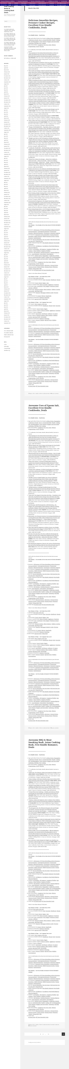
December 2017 (7, 268)
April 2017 (6, 285)
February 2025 (7, 96)
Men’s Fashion (47, 289)
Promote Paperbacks (23, 1)
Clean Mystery (49, 254)
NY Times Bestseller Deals (48, 270)
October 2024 (6, 104)
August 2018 (6, 252)
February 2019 (7, 240)
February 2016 (7, 313)
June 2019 (6, 232)
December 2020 (7, 196)
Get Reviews (64, 1)
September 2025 (7, 82)
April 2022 (6, 164)
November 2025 (7, 78)
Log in (5, 344)
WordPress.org (7, 350)
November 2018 (7, 246)
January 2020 (6, 218)
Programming (31, 46)
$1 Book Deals (37, 270)
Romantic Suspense (55, 233)
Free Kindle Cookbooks (8, 332)
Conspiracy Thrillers (51, 249)
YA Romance (47, 233)
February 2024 (7, 120)
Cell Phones (40, 286)
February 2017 (7, 289)
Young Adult (36, 268)
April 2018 (6, 260)
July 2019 (6, 230)
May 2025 (6, 90)
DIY (29, 41)
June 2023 (6, 136)
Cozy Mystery (45, 246)
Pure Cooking (42, 43)
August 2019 (6, 228)
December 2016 (7, 293)
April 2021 (6, 188)
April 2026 (6, 67)
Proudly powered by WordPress (34, 1042)
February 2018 (7, 264)
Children (54, 289)
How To (41, 40)
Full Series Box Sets (55, 239)
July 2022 (6, 158)
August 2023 (6, 132)
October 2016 (6, 297)
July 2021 (6, 182)
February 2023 (7, 144)
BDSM (44, 236)
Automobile (31, 291)
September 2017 (7, 274)
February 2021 (7, 192)
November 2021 (7, 174)
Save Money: (4, 3)
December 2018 (7, 244)
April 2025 (6, 92)
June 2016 (6, 305)
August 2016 (6, 301)
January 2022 (6, 170)
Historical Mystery (32, 247)
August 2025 (6, 84)
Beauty (58, 279)
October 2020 (6, 200)
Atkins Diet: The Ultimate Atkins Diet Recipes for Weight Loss (44, 772)
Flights (44, 283)
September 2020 (7, 202)
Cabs (47, 283)
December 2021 (7, 172)
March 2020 (6, 214)
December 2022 (7, 148)
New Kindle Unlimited (48, 242)
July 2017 (6, 278)
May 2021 (6, 186)
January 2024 (6, 122)
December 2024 (7, 100)
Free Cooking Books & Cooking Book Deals (9, 9)
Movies (43, 296)
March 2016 (6, 311)
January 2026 (6, 73)
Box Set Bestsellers (37, 239)
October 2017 (6, 272)
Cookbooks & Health (33, 40)
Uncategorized (7, 336)
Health (53, 40)
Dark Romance (37, 238)
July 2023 (6, 134)
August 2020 (6, 204)
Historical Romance (38, 233)
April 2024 (6, 116)
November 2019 (7, 222)
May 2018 (6, 258)
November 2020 (7, 198)
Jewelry (58, 289)
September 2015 (7, 323)
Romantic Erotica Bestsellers (43, 234)
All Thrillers (36, 249)
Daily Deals (45, 299)
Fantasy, (47, 267)
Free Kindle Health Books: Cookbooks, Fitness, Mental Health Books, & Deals (9, 30)
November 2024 (7, 102)
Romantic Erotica (50, 236)
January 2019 (6, 242)
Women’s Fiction (32, 267)
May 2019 (6, 234)
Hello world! (13, 58)
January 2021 (6, 194)
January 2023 (6, 146)
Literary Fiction (54, 265)
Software (35, 287)
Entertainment (32, 321)
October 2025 (6, 80)
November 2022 (7, 150)
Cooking (58, 40)
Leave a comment (55, 393)
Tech (35, 286)
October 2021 (6, 176)
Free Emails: (4, 5)
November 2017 (7, 270)
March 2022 (6, 166)
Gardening (31, 43)
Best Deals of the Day (38, 278)
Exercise (42, 46)
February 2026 (7, 71)
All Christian (37, 252)
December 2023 (7, 124)
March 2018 (6, 262)
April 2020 (6, 212)
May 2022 (6, 162)
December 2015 (7, 317)
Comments (7, 348)
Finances (38, 292)
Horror (50, 267)
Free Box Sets (31, 241)
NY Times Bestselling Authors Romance (50, 230)
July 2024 (6, 110)
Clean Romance (35, 254)
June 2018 (6, 256)
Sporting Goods (38, 291)
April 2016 (6, 309)
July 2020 (6, 206)
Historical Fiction (40, 265)
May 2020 (6, 210)
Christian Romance (45, 252)
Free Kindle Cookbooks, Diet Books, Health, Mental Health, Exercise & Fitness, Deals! (10, 35)
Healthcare (53, 279)
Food (44, 279)
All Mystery (39, 246)
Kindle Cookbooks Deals (8, 334)
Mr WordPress (7, 58)
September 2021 (7, 178)
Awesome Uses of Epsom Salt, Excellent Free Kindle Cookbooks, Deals (43, 408)
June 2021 (6, 184)
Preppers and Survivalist (53, 41)
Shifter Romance (38, 236)
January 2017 (6, 291)
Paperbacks (48, 296)
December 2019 (7, 220)
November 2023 (7, 126)
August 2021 (6, 180)
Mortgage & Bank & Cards (47, 292)
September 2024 (7, 106)
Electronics (38, 313)
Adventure (47, 265)
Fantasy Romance (32, 231)
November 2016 (7, 295)
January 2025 (6, 98)
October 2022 (6, 152)
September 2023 (7, 130)
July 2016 (6, 303)
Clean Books (43, 254)
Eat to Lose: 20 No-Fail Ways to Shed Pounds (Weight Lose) (43, 109)
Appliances (51, 284)
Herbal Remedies (47, 40)
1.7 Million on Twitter (53, 1)
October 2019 (6, 224)
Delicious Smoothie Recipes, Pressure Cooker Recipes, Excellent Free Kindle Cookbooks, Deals (43, 24)
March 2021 (6, 190)
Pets (29, 281)
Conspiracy (40, 44)
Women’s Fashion (39, 289)
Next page (63, 1034)
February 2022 (7, 168)
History (53, 44)
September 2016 (7, 299)
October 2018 (6, 248)
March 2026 (6, 69)
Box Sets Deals (46, 239)
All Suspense (43, 249)
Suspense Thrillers (45, 250)
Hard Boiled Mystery (54, 246)
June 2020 (6, 208)
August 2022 (6, 156)
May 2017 (6, 283)
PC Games (38, 296)
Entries (6, 346)
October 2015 (6, 321)
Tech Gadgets (46, 286)
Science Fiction (40, 267)
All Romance (37, 230)
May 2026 (6, 65)
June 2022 (6, 160)
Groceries (48, 279)
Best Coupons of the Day (41, 304)
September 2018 (7, 250)
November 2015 (7, 319)
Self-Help (36, 43)
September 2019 (7, 226)
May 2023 (6, 138)
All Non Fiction (50, 38)
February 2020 (7, 216)
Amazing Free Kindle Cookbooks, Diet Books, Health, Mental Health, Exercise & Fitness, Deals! (10, 48)
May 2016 (6, 307)
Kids (40, 268)
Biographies (57, 38)
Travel (41, 41)
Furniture (56, 284)
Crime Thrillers (37, 250)
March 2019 (6, 238)
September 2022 (7, 154)
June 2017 (6, 280)
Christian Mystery (54, 252)
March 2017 (6, 287)
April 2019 (6, 236)
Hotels (40, 283)
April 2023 (6, 140)
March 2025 (6, 94)
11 (49, 1034)
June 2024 (6, 112)
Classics (30, 268)
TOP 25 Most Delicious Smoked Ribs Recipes (39, 115)
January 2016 (6, 315)
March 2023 (6, 142)
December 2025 (7, 76)
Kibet (38, 393)
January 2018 (6, 266)
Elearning (46, 297)
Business (42, 297)
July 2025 (6, 86)
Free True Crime (47, 44)
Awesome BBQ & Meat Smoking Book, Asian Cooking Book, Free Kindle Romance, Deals (44, 743)
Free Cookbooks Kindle (8, 330)
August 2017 (6, 276)
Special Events (38, 299)
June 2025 (6, 88)
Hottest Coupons (40, 320)
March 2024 (6, 118)
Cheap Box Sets (39, 241)
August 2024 (6, 108)
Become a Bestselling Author (38, 1)
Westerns (55, 267)
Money (44, 41)
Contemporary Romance (44, 231)
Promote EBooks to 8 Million (8, 1)
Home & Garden (44, 284)
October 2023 (6, 128)
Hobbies (54, 320)
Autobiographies (35, 41)
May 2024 (6, 114)
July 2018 (6, 254)
